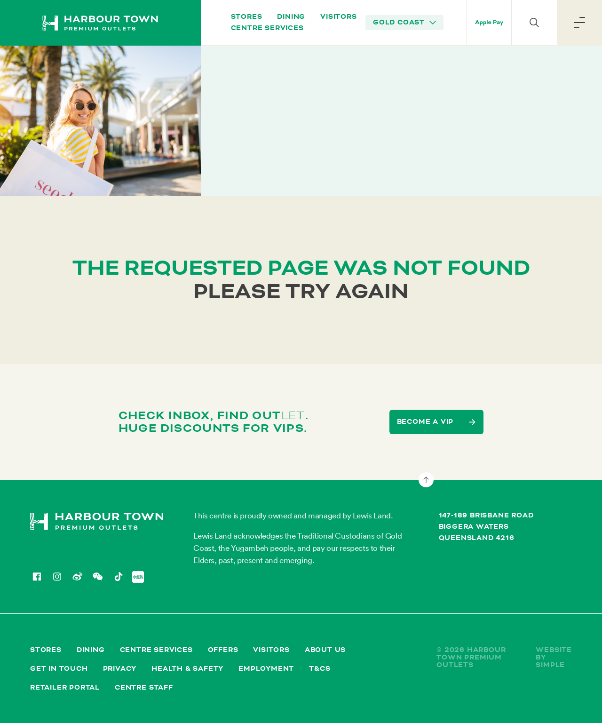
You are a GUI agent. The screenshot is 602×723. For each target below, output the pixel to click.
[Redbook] (138, 577)
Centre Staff (144, 687)
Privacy (120, 668)
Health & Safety (187, 668)
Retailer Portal (65, 687)
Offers (223, 649)
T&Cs (319, 668)
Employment (266, 668)
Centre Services (267, 28)
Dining (291, 17)
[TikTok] (118, 576)
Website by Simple (554, 657)
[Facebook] (36, 576)
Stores (246, 17)
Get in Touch (59, 668)
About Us (325, 649)
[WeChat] (97, 576)
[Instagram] (56, 576)
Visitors (338, 17)
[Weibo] (77, 576)
